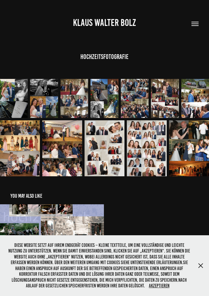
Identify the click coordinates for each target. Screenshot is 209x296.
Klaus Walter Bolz (104, 22)
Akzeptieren (159, 285)
